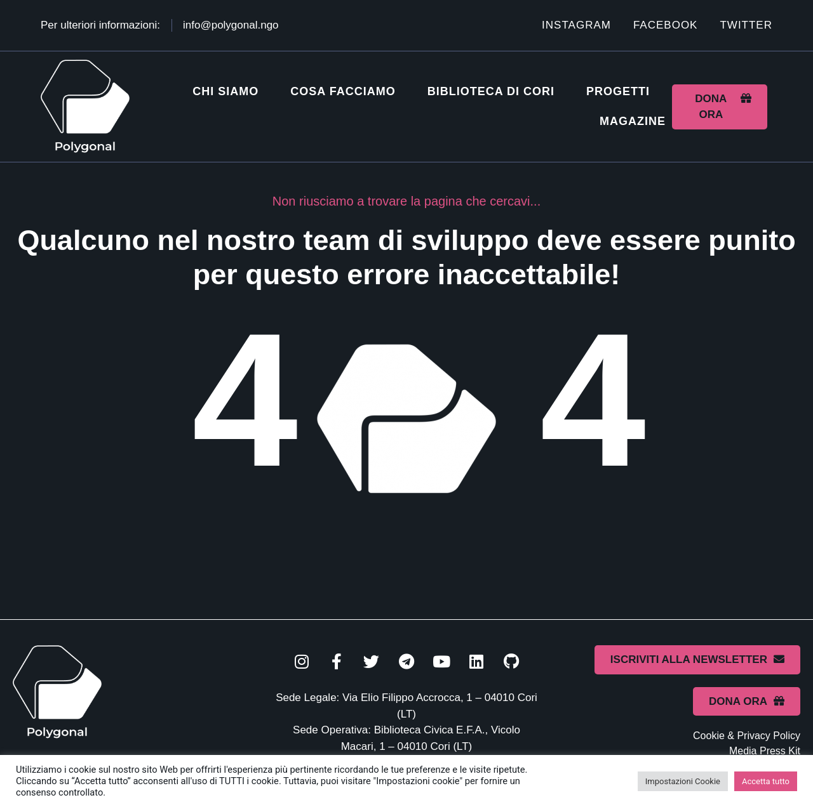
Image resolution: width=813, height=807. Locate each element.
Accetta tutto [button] (765, 781)
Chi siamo (225, 91)
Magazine (633, 121)
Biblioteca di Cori (490, 91)
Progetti (618, 91)
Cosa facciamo (342, 91)
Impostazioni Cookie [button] (682, 781)
